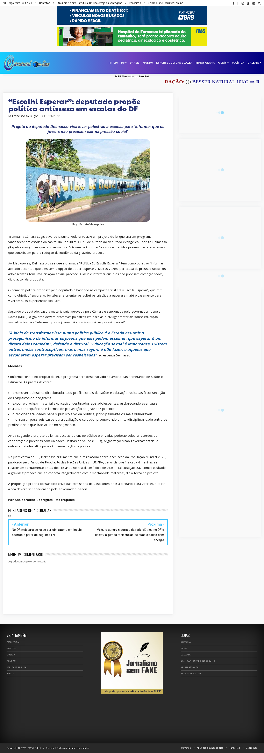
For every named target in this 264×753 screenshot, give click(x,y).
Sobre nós (252, 748)
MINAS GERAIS (205, 62)
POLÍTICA (238, 62)
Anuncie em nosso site (210, 748)
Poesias (11, 661)
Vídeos (10, 674)
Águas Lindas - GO (191, 674)
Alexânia (186, 642)
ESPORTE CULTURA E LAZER (174, 62)
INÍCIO (113, 62)
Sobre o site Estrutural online (165, 3)
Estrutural (13, 642)
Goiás (184, 648)
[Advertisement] (45, 708)
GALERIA (253, 62)
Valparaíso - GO (190, 667)
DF (122, 62)
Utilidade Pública (17, 667)
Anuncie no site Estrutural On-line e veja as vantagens (89, 3)
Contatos (44, 3)
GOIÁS (222, 62)
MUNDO (148, 62)
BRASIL (134, 62)
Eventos (11, 648)
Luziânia (186, 655)
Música (11, 655)
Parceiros (135, 3)
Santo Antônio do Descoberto (198, 661)
